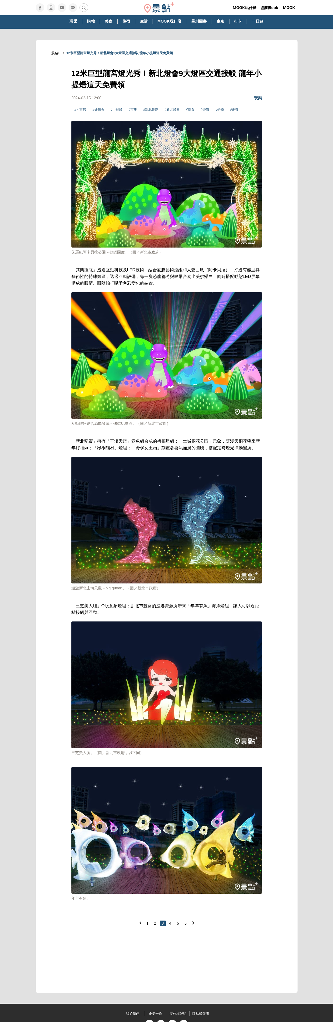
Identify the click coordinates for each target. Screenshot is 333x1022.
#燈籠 (219, 109)
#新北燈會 (172, 109)
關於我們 (132, 1014)
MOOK (289, 7)
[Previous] (140, 923)
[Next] (193, 923)
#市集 (133, 109)
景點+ (55, 53)
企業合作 (155, 1014)
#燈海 (205, 109)
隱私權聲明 (200, 1014)
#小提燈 (116, 109)
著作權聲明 (178, 1014)
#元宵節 (80, 109)
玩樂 (258, 98)
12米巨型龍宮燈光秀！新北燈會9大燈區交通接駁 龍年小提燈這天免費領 (119, 53)
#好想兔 (98, 109)
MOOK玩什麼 (244, 7)
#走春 (234, 109)
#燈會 (190, 109)
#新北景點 (151, 109)
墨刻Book (269, 7)
